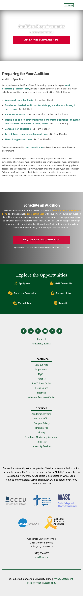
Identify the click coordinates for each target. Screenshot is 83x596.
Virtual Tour (22, 303)
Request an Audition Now (41, 239)
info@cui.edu (41, 557)
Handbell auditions (16, 114)
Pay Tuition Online (41, 383)
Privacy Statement (63, 578)
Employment (41, 369)
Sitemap (41, 392)
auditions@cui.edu (34, 213)
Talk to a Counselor (22, 293)
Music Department (41, 32)
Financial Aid (41, 427)
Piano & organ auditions (18, 139)
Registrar (41, 441)
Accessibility (49, 582)
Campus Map (41, 364)
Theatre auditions (33, 147)
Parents (41, 378)
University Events (41, 343)
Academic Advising (41, 414)
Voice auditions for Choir (19, 100)
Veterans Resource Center (41, 397)
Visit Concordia (61, 283)
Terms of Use (34, 582)
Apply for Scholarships (41, 39)
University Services (41, 446)
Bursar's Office (41, 418)
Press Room (41, 388)
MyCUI (41, 374)
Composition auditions (18, 128)
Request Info (61, 293)
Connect (41, 339)
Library (41, 432)
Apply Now (22, 283)
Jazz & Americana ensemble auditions (26, 134)
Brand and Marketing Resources (41, 437)
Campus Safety (42, 423)
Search (78, 5)
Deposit (60, 303)
